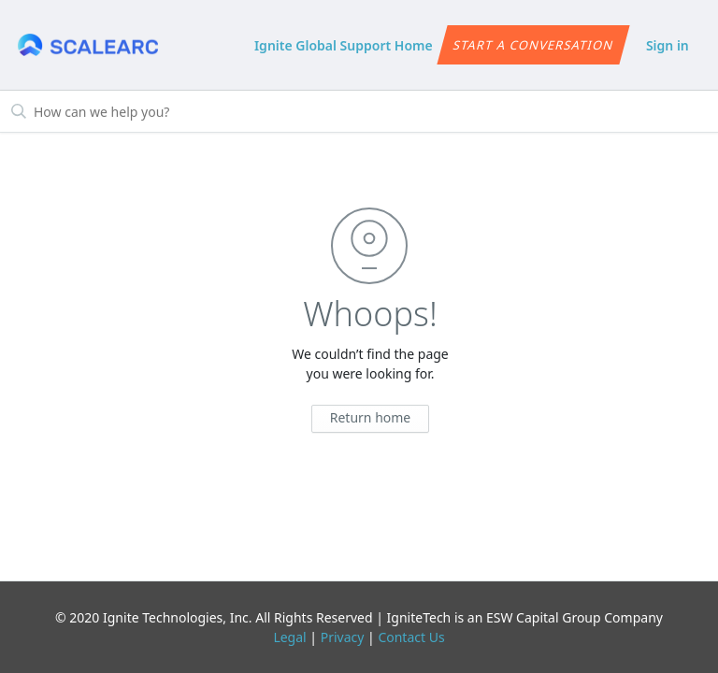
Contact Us (411, 637)
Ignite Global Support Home (343, 45)
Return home (370, 417)
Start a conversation (534, 44)
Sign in (667, 45)
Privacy (343, 637)
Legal (289, 637)
